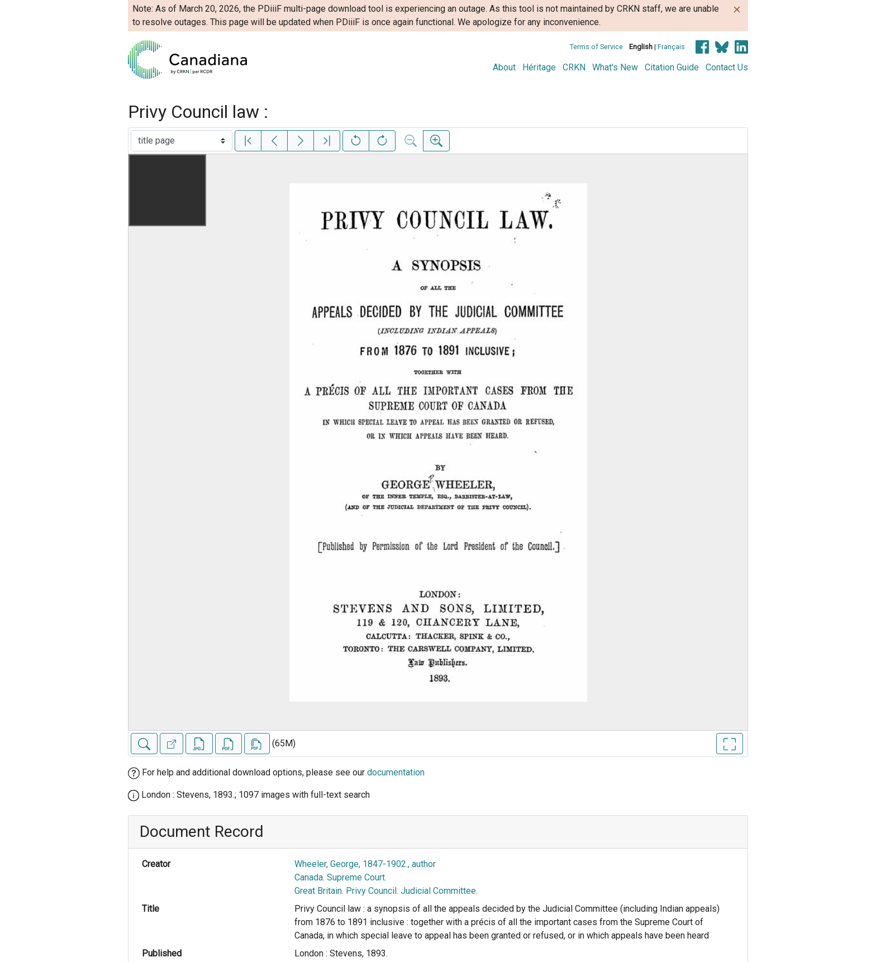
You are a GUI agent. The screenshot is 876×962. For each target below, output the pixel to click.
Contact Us (727, 67)
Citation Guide (672, 67)
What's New (615, 67)
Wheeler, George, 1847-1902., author (365, 864)
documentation (396, 772)
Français (671, 46)
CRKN (574, 67)
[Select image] (181, 140)
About (504, 67)
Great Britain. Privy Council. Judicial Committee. (386, 890)
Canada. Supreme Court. (340, 877)
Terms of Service (596, 46)
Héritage (539, 67)
